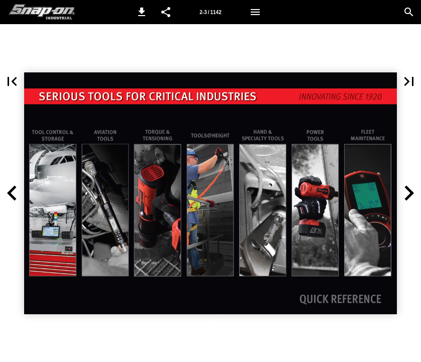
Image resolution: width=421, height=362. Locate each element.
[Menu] (255, 12)
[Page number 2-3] (210, 12)
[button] (142, 12)
